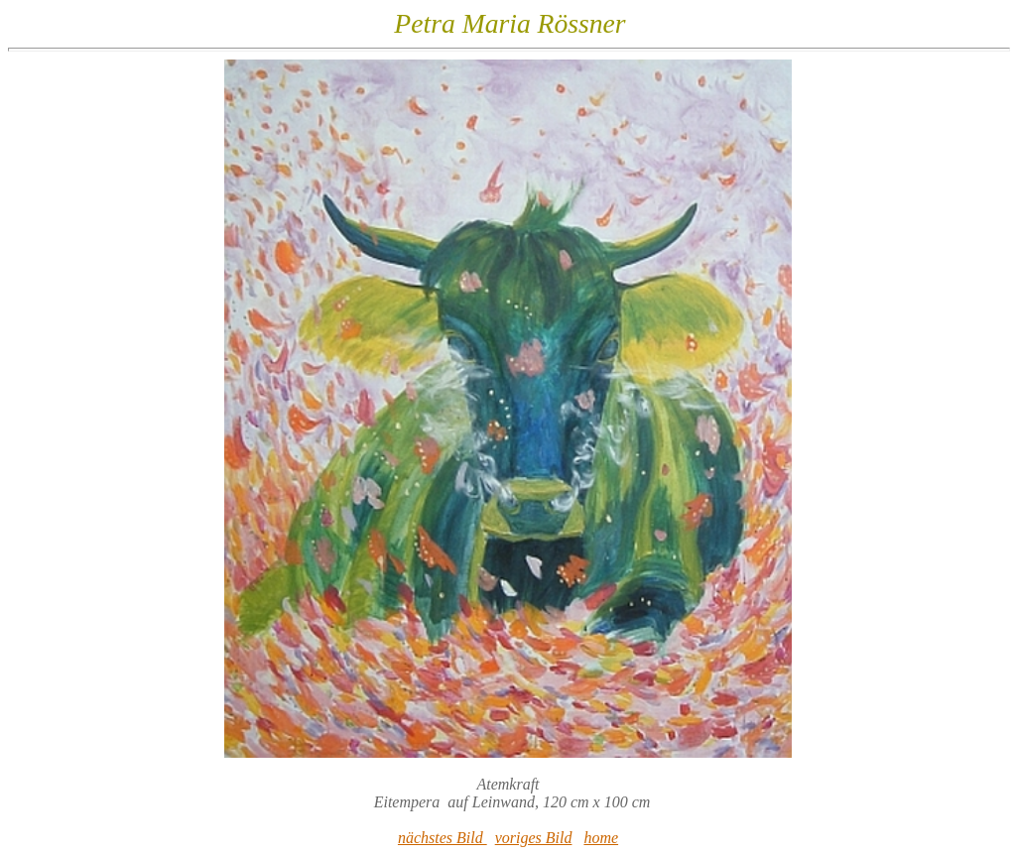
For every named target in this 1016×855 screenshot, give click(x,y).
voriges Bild (533, 837)
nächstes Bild (442, 837)
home (600, 837)
